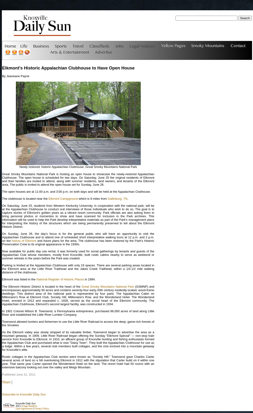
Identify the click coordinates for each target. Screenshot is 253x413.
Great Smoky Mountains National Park (107, 286)
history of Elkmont (24, 241)
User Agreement (24, 408)
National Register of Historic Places (60, 279)
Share (6, 382)
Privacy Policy (41, 408)
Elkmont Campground (63, 198)
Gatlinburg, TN (117, 198)
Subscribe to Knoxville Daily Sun (24, 394)
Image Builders (29, 406)
